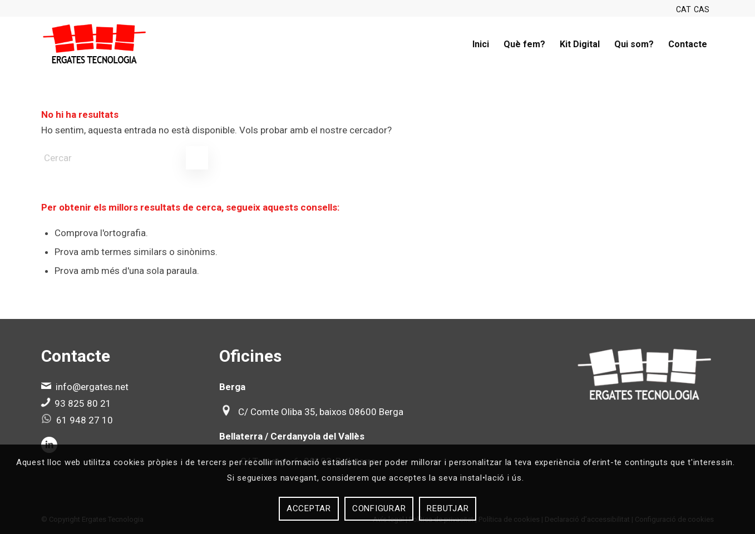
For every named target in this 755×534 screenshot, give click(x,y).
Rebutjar (447, 508)
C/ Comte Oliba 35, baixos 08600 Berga (320, 411)
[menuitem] (480, 44)
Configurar (379, 508)
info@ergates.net (92, 386)
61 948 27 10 (84, 420)
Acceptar (309, 508)
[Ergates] (95, 44)
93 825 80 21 (83, 403)
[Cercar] (124, 157)
